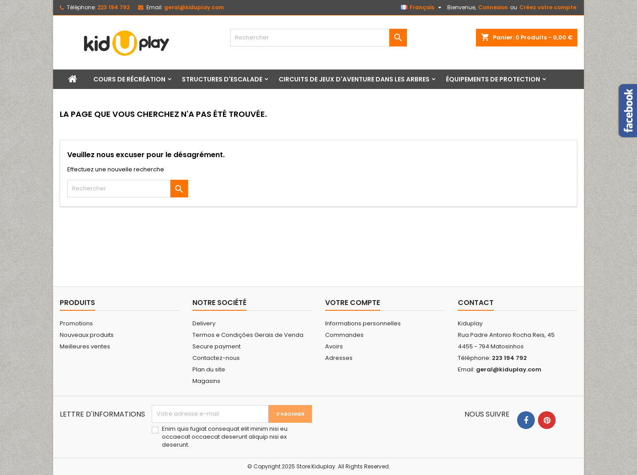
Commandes (344, 335)
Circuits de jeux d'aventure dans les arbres (354, 79)
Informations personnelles (363, 323)
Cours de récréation (129, 79)
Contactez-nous (216, 358)
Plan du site (208, 369)
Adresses (339, 358)
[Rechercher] (318, 37)
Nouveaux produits (87, 335)
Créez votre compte (547, 7)
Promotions (76, 323)
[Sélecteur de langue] (422, 7)
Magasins (206, 381)
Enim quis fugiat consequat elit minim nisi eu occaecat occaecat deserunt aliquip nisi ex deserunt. (225, 437)
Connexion (493, 7)
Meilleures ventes (85, 346)
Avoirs (334, 346)
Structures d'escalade (222, 79)
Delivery (203, 323)
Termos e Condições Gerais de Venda (247, 335)
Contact (476, 302)
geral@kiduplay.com (194, 7)
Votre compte (352, 302)
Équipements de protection (493, 79)
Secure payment (216, 346)
